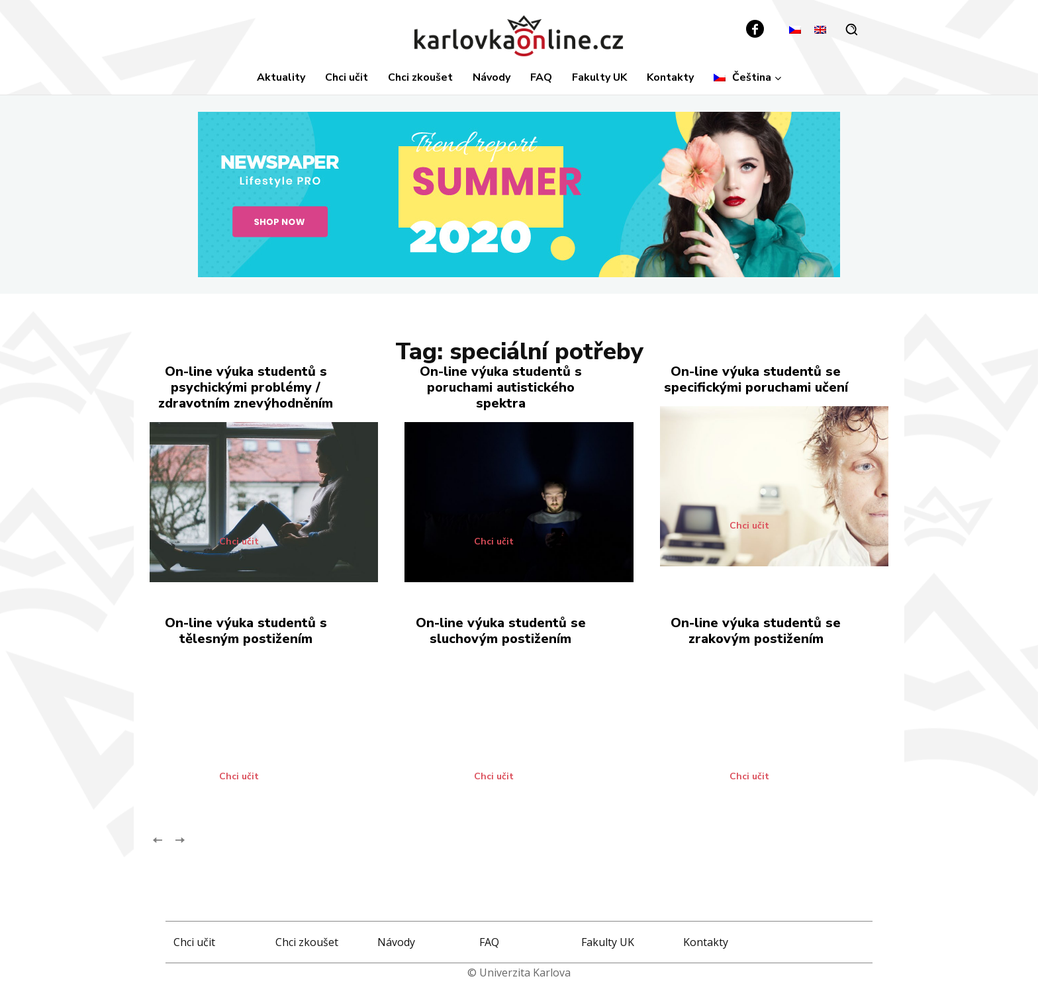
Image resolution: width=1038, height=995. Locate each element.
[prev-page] (158, 838)
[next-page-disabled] (179, 838)
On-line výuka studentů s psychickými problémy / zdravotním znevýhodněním (245, 387)
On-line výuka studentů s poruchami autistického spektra (501, 387)
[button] (851, 29)
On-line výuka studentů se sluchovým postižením (501, 631)
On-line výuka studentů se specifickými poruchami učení (756, 379)
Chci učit (239, 542)
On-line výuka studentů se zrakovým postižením (756, 631)
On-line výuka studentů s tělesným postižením (246, 631)
